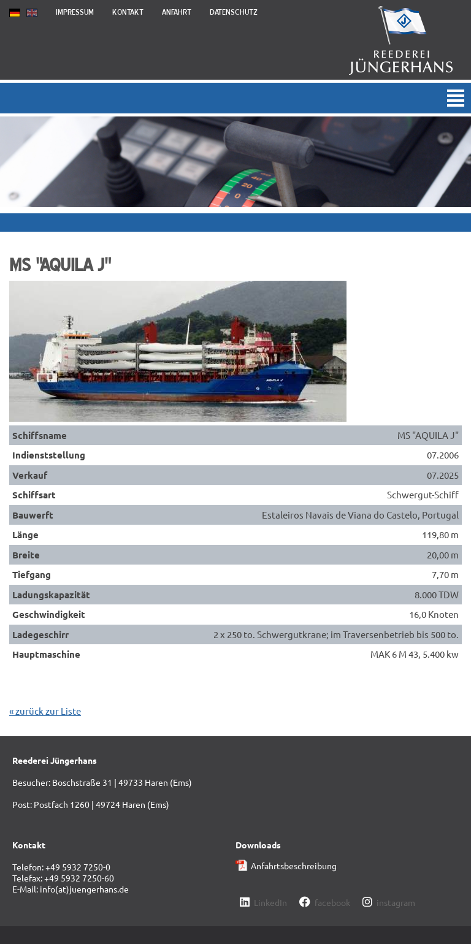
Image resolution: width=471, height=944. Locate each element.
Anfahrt (176, 12)
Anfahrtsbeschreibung (294, 865)
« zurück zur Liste (45, 711)
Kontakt (128, 12)
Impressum (75, 12)
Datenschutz (234, 12)
